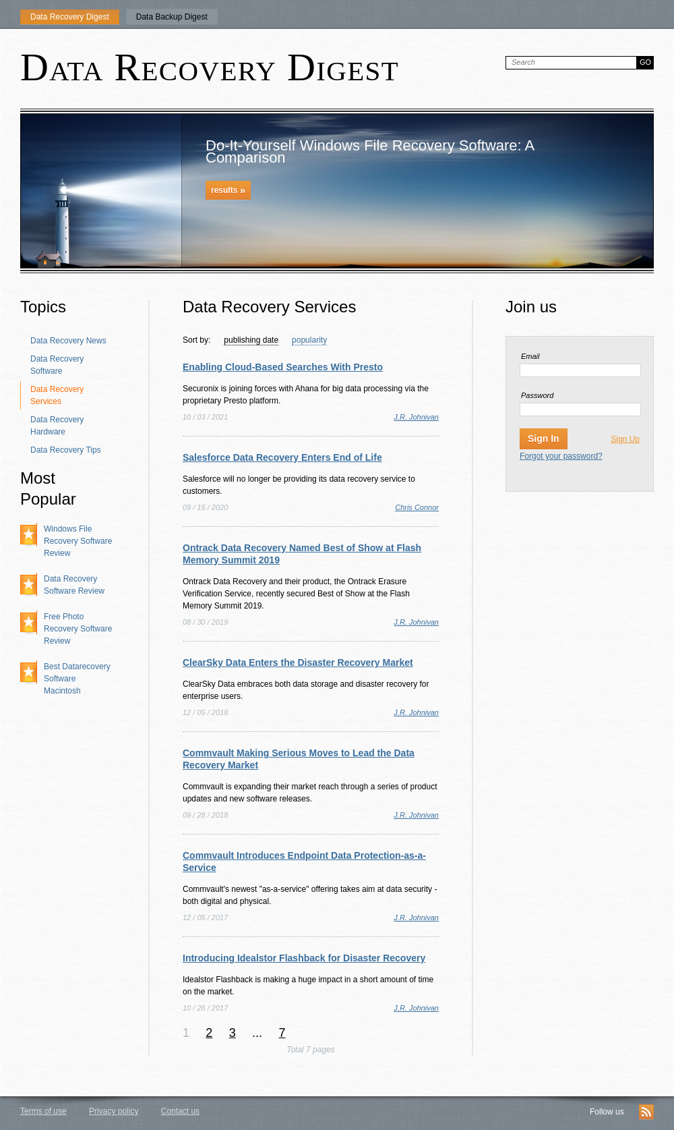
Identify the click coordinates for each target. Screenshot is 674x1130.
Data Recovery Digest (69, 17)
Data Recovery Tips (65, 450)
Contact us (180, 1111)
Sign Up (625, 439)
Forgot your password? (561, 456)
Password (537, 395)
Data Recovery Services (57, 395)
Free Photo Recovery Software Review (78, 629)
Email (530, 356)
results (228, 190)
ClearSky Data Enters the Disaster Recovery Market (298, 662)
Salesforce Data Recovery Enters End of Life (282, 457)
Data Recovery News (68, 340)
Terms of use (43, 1111)
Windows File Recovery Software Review (78, 541)
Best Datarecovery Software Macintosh (77, 679)
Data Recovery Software (57, 365)
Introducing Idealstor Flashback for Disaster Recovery (304, 958)
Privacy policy (113, 1111)
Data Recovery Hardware (57, 425)
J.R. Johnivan (416, 417)
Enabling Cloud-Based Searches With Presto (283, 367)
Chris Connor (417, 507)
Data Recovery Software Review (74, 585)
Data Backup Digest (172, 17)
